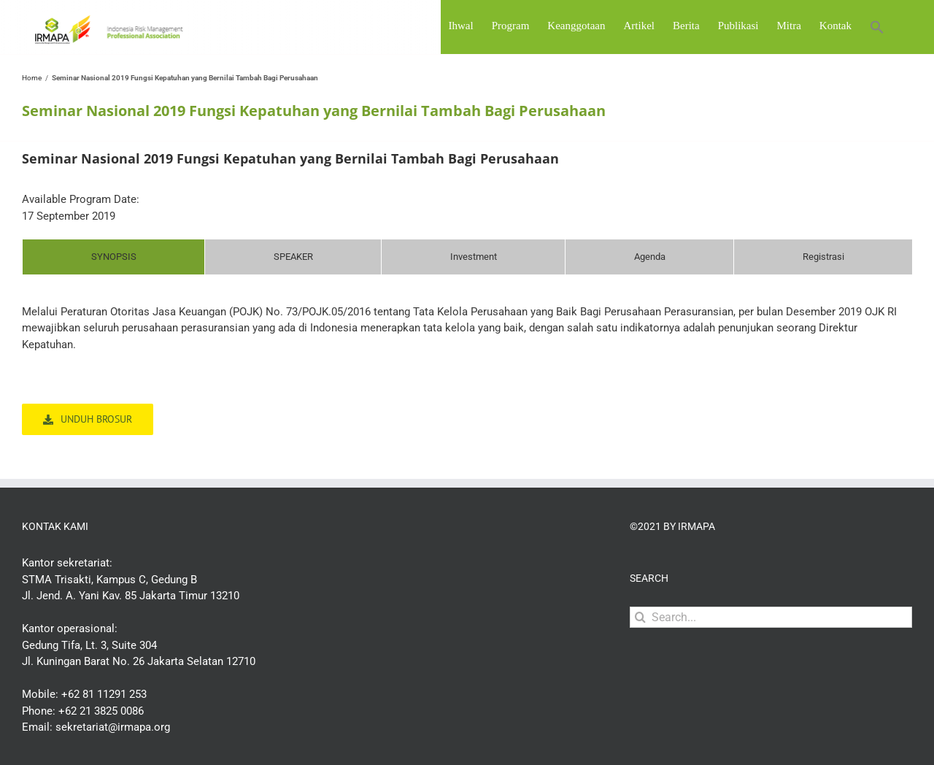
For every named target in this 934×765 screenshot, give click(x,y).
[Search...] (771, 617)
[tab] (113, 257)
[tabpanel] (467, 336)
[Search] (640, 617)
